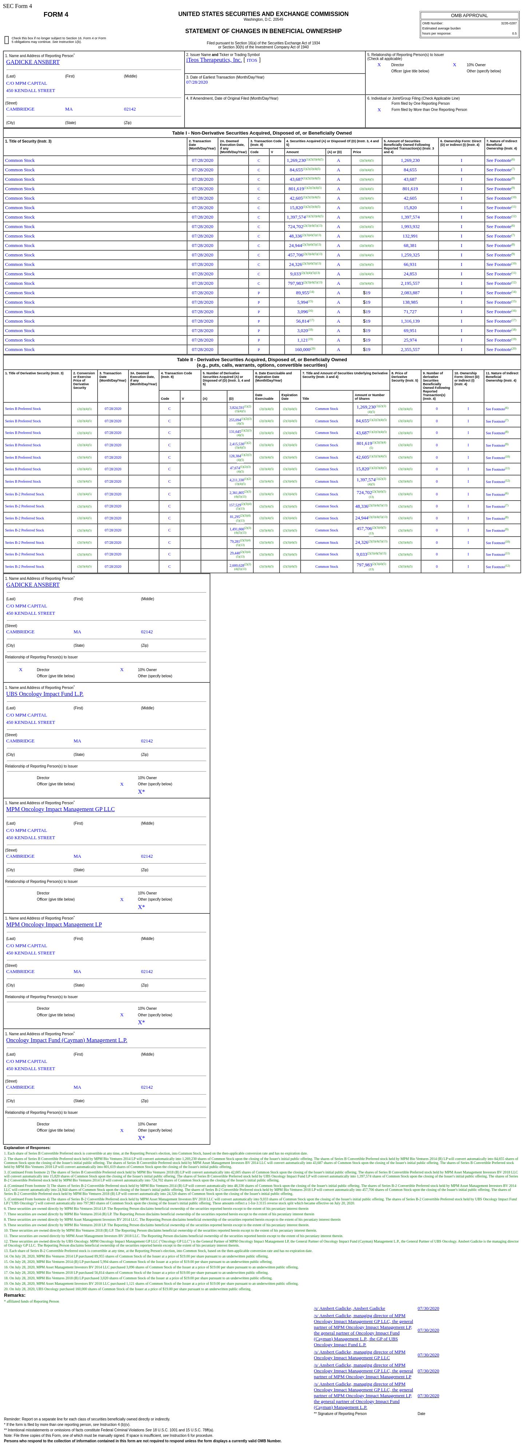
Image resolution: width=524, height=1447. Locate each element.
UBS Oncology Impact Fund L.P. (44, 694)
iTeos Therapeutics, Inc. (214, 60)
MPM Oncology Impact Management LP (54, 924)
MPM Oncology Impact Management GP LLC (60, 809)
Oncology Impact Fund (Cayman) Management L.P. (66, 1040)
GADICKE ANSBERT (33, 62)
